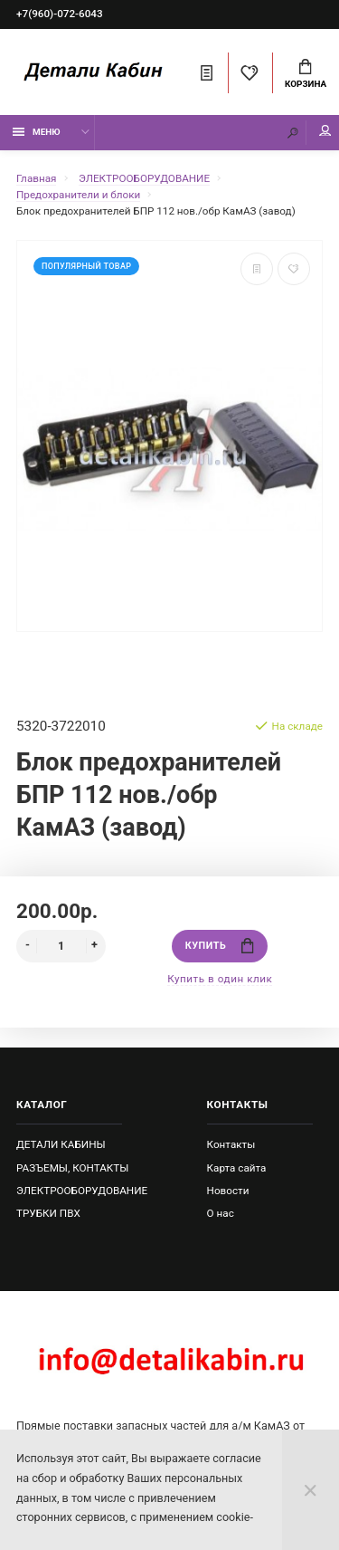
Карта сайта (237, 1168)
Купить (219, 945)
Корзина (305, 74)
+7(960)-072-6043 (59, 13)
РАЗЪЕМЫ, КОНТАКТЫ (72, 1168)
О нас (220, 1213)
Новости (228, 1190)
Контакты (231, 1144)
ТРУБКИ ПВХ (48, 1213)
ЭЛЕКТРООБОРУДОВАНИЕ (81, 1190)
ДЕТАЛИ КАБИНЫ (61, 1144)
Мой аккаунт (325, 131)
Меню (37, 132)
